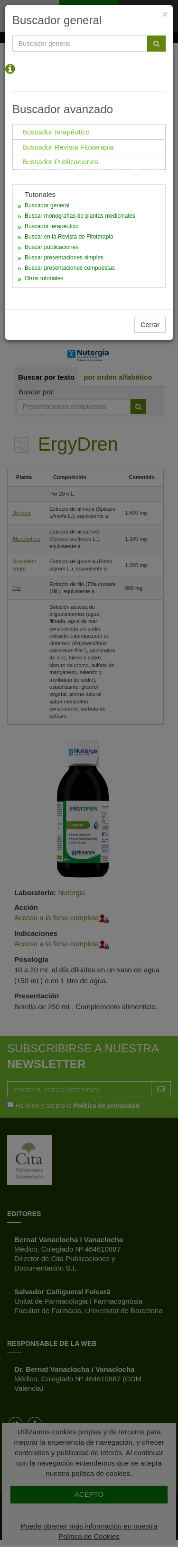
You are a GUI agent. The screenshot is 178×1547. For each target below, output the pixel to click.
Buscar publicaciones (51, 247)
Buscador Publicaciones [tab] (60, 162)
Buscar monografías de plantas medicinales (80, 216)
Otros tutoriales (44, 278)
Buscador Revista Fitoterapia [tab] (68, 147)
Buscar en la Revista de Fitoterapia (69, 236)
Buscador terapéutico (51, 226)
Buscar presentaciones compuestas (70, 268)
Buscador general (47, 205)
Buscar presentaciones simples (64, 257)
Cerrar (150, 325)
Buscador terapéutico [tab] (56, 132)
